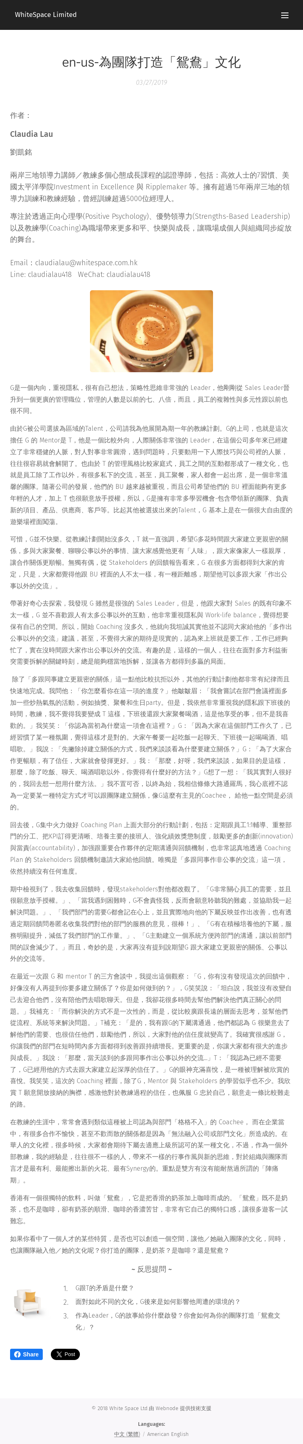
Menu (284, 15)
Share (26, 1354)
